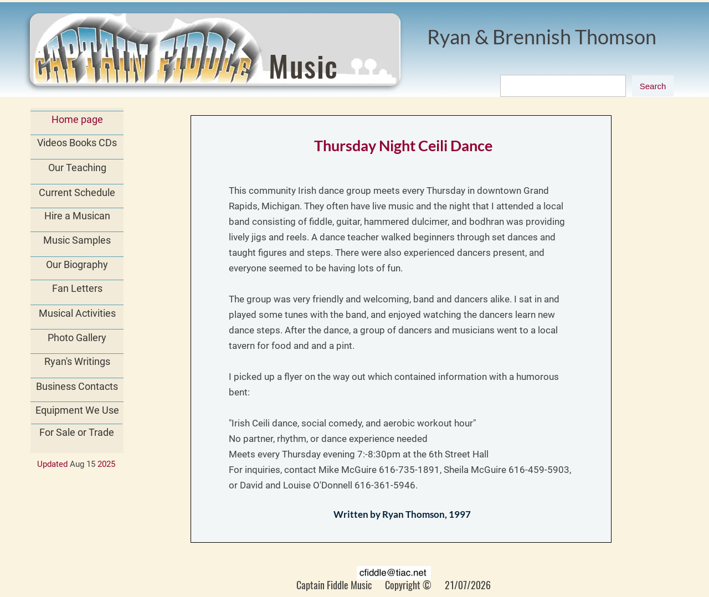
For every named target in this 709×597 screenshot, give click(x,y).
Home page (77, 119)
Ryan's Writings (77, 361)
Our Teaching (77, 167)
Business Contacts (77, 386)
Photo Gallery (77, 337)
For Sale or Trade (76, 432)
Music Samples (77, 240)
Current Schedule (77, 192)
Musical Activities (77, 313)
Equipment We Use (77, 410)
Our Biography (77, 264)
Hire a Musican (77, 216)
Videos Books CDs (77, 142)
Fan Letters (77, 288)
